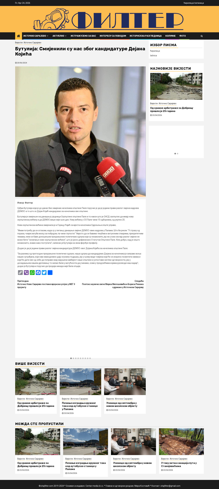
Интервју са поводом (113, 36)
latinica (153, 55)
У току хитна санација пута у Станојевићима (179, 465)
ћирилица (188, 3)
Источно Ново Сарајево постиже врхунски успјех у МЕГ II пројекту (49, 284)
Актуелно (58, 36)
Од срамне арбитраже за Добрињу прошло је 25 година (35, 405)
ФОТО (182, 36)
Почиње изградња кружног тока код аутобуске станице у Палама (80, 406)
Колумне (170, 36)
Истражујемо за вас (83, 36)
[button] (71, 358)
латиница (199, 3)
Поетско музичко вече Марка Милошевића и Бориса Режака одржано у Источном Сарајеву (112, 284)
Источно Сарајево (34, 36)
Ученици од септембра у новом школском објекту (121, 405)
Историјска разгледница (146, 36)
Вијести (19, 42)
